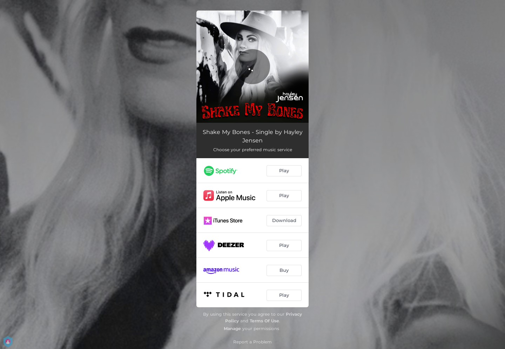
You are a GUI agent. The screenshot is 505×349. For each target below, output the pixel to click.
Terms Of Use (264, 320)
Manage (232, 328)
